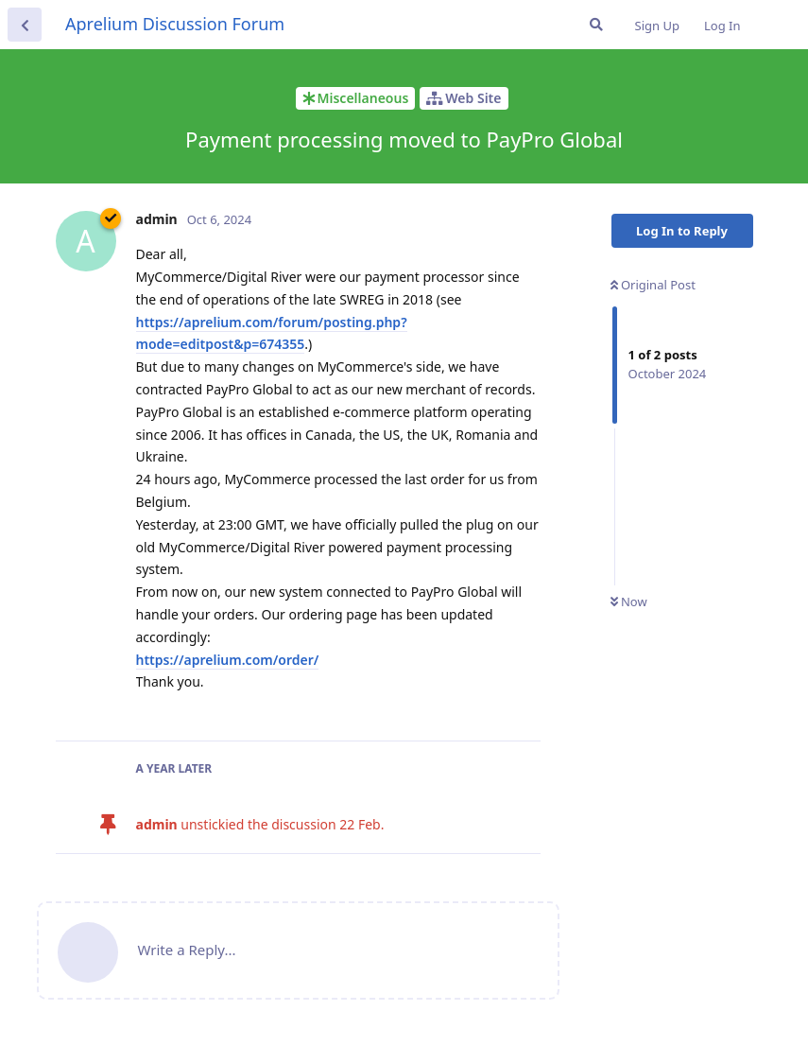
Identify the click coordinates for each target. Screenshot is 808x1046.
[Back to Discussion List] (25, 25)
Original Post (653, 284)
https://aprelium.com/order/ (227, 660)
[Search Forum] (596, 25)
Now (628, 601)
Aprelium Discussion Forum (174, 23)
